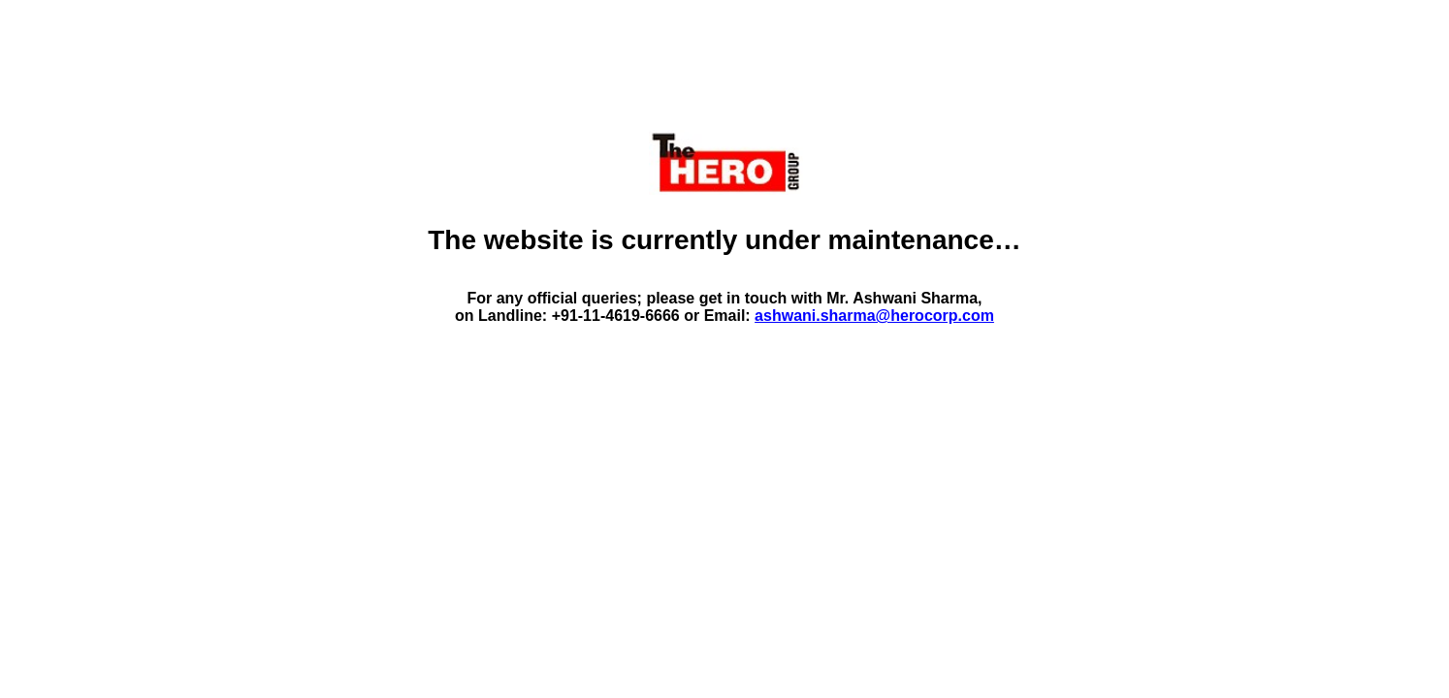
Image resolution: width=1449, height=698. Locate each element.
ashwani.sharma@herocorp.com (874, 315)
